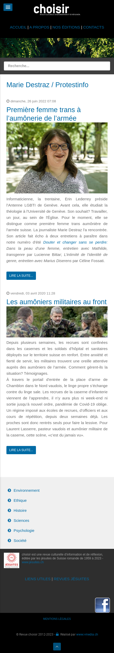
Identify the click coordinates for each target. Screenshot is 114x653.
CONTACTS (93, 27)
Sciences (21, 520)
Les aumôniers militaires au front (56, 302)
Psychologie (24, 530)
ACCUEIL (19, 27)
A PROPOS (39, 27)
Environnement (27, 490)
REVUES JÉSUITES (71, 579)
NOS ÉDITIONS (66, 27)
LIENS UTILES (38, 579)
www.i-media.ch (87, 634)
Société (20, 540)
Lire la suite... (21, 276)
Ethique (20, 500)
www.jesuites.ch (33, 562)
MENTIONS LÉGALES (57, 618)
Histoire (20, 510)
